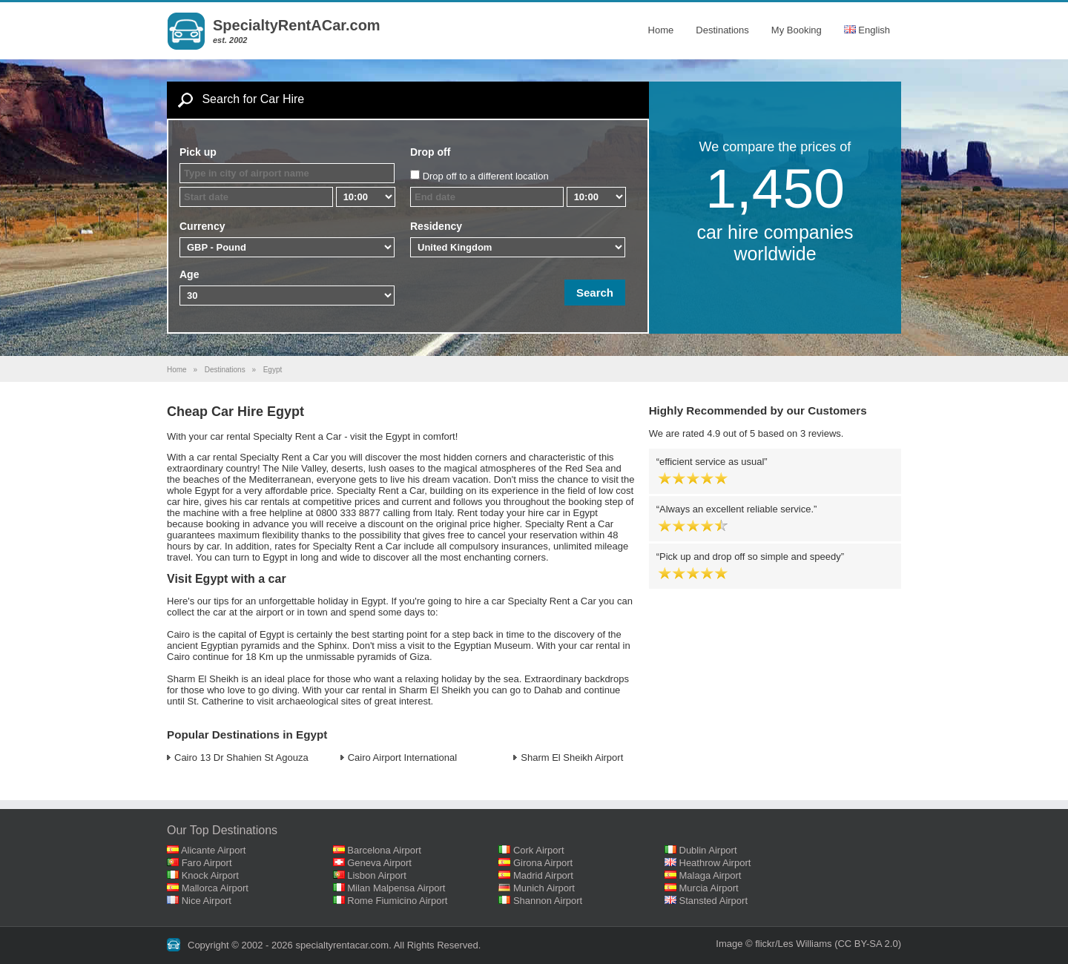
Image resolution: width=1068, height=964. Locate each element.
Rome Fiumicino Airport (397, 900)
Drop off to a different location (486, 176)
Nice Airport (206, 900)
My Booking (796, 30)
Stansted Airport (713, 900)
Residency (436, 226)
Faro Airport (207, 862)
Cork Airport (538, 850)
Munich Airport (544, 888)
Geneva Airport (379, 862)
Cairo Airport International (402, 757)
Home (661, 30)
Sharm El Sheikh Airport (572, 757)
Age (189, 274)
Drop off (430, 152)
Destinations (722, 30)
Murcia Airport (709, 888)
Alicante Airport (213, 850)
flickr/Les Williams (793, 943)
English (867, 30)
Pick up (198, 152)
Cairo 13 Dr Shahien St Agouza (241, 757)
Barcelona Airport (384, 850)
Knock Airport (210, 875)
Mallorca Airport (215, 888)
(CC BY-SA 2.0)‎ (867, 943)
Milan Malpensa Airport (396, 888)
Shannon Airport (547, 900)
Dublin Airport (708, 850)
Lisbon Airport (376, 875)
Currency (202, 226)
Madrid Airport (543, 875)
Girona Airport (543, 862)
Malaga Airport (710, 875)
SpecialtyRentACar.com (296, 25)
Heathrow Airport (715, 862)
